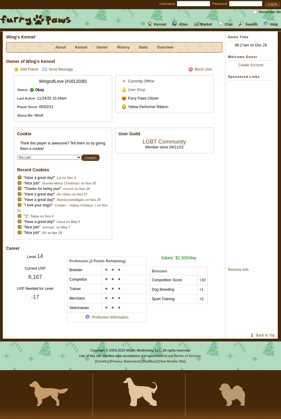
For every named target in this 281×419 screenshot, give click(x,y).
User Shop (133, 89)
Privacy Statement (125, 361)
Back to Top (262, 335)
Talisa (35, 216)
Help (271, 24)
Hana (61, 222)
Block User (200, 69)
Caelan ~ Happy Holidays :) (75, 205)
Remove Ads (238, 270)
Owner (102, 47)
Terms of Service (187, 356)
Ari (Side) (64, 194)
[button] (272, 4)
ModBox (149, 361)
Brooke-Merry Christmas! (61, 183)
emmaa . (49, 227)
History (123, 47)
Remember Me (270, 12)
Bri (44, 233)
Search (248, 24)
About (60, 47)
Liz (59, 178)
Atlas (180, 24)
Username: (167, 3)
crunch (69, 189)
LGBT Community (164, 142)
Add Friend (26, 69)
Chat (225, 24)
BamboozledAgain (70, 200)
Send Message (57, 69)
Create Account (250, 65)
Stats (143, 47)
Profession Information (106, 317)
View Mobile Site (172, 361)
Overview (165, 47)
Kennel (157, 24)
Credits (102, 361)
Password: (220, 3)
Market (203, 24)
